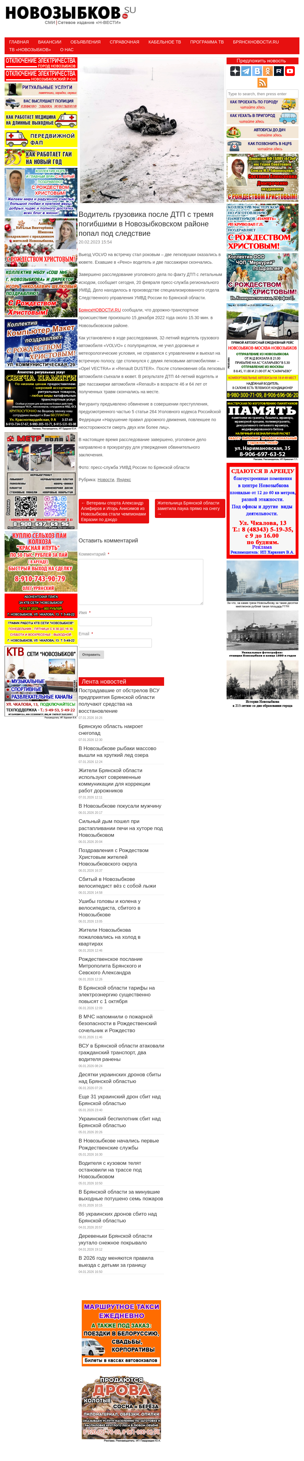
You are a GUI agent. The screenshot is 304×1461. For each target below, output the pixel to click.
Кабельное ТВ (164, 42)
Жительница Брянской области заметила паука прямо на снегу (188, 508)
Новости (106, 479)
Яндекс (124, 479)
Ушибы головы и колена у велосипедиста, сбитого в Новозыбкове (110, 908)
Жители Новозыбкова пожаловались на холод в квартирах (110, 936)
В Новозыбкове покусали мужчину (120, 806)
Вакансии (49, 42)
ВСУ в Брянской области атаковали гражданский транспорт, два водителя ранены (121, 1052)
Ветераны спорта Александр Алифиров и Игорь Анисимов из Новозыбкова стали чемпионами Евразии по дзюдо (113, 511)
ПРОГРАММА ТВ (207, 42)
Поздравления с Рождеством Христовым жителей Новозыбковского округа (114, 857)
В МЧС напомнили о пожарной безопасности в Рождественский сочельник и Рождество (118, 1023)
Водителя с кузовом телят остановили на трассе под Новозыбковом (110, 1170)
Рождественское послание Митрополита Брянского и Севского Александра (111, 966)
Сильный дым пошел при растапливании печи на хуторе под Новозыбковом (121, 828)
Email (86, 633)
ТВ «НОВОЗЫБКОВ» (30, 49)
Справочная (124, 42)
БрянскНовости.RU (256, 42)
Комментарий (94, 554)
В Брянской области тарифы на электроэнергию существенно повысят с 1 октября (117, 994)
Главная (19, 42)
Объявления (85, 42)
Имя (85, 612)
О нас (66, 49)
